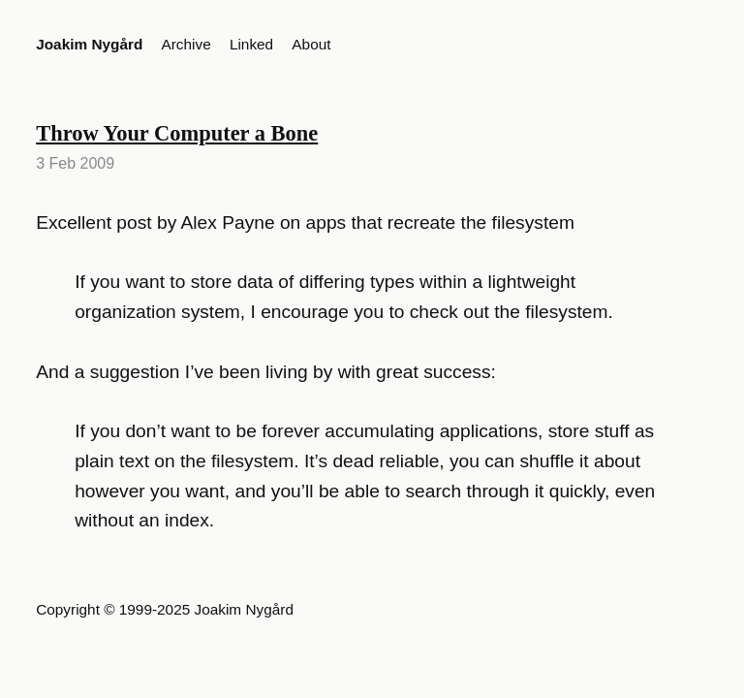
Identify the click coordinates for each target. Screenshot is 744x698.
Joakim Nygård (89, 44)
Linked (251, 44)
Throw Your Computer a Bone (177, 133)
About (311, 44)
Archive (186, 44)
